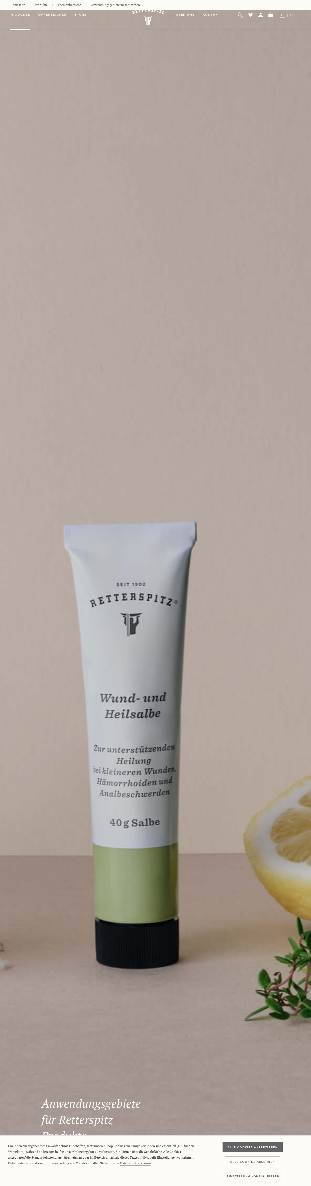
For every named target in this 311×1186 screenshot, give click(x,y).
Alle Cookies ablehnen (252, 1161)
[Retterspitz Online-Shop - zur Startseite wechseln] (150, 15)
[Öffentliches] (56, 15)
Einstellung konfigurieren (253, 1176)
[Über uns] (189, 15)
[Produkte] (24, 15)
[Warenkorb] (271, 15)
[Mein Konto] (261, 15)
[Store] (85, 15)
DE (282, 15)
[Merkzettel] (251, 15)
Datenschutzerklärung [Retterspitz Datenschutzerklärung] (135, 1163)
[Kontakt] (216, 15)
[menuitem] (24, 15)
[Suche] (240, 15)
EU (292, 15)
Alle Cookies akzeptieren (252, 1147)
